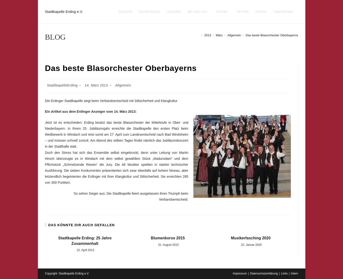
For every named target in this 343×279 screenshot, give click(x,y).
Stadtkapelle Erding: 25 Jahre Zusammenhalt (84, 240)
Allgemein (123, 85)
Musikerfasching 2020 (250, 238)
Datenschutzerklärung (264, 273)
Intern (294, 273)
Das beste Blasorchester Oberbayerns (272, 35)
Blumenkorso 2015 (168, 238)
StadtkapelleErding (62, 85)
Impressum (240, 273)
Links (284, 273)
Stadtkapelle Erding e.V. (64, 12)
